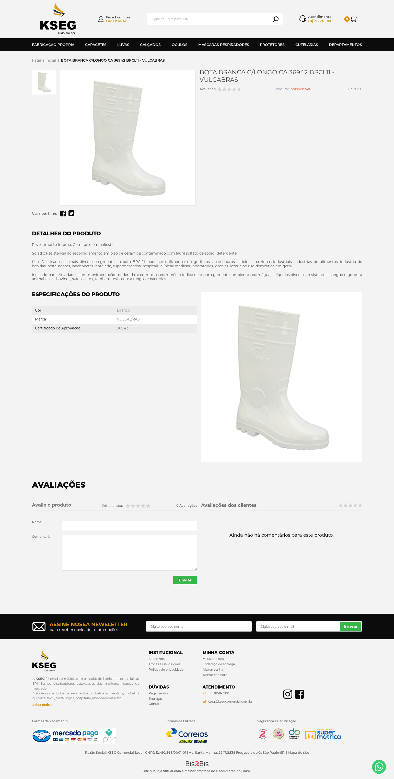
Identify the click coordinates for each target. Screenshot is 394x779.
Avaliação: (208, 89)
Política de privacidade (166, 669)
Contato (155, 704)
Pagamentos (159, 693)
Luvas (123, 44)
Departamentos (345, 44)
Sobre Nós (157, 659)
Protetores (272, 44)
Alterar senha (213, 669)
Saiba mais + (42, 705)
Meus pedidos (213, 659)
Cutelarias (306, 44)
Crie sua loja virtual (157, 771)
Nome (37, 522)
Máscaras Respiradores (223, 44)
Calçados (150, 44)
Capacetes (96, 44)
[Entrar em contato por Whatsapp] (379, 767)
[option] (44, 82)
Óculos (180, 44)
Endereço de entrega (219, 664)
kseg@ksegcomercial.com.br (230, 701)
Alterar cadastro (215, 675)
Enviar (185, 580)
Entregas (156, 699)
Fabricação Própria (53, 44)
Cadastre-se (116, 21)
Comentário (41, 537)
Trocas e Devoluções (164, 664)
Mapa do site (298, 752)
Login (120, 17)
